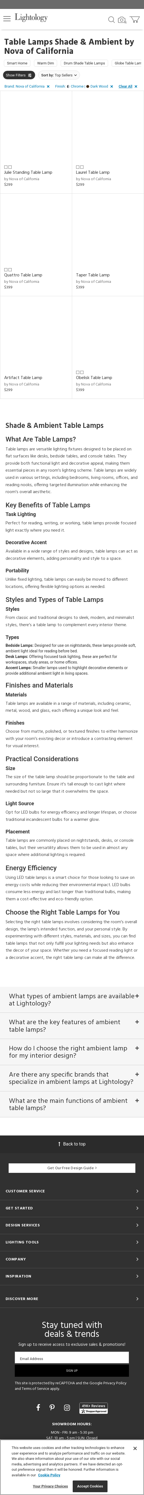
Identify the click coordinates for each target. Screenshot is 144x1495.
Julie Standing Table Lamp (28, 172)
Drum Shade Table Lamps (84, 63)
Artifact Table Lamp (23, 378)
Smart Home (17, 63)
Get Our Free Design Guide (72, 1168)
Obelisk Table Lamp (94, 378)
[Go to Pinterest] (53, 1408)
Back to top (72, 1144)
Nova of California (39, 51)
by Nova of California (21, 179)
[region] (72, 1467)
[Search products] (111, 19)
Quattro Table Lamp (23, 275)
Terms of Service (35, 1389)
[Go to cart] (135, 18)
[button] (7, 19)
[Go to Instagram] (67, 1408)
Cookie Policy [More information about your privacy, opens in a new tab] (49, 1475)
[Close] (135, 1448)
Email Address (31, 1359)
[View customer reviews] (93, 1408)
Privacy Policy (114, 1383)
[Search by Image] (122, 20)
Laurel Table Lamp (93, 172)
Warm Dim (45, 63)
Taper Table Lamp (93, 275)
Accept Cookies (90, 1486)
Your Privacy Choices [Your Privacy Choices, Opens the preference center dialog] (50, 1486)
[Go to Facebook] (39, 1408)
